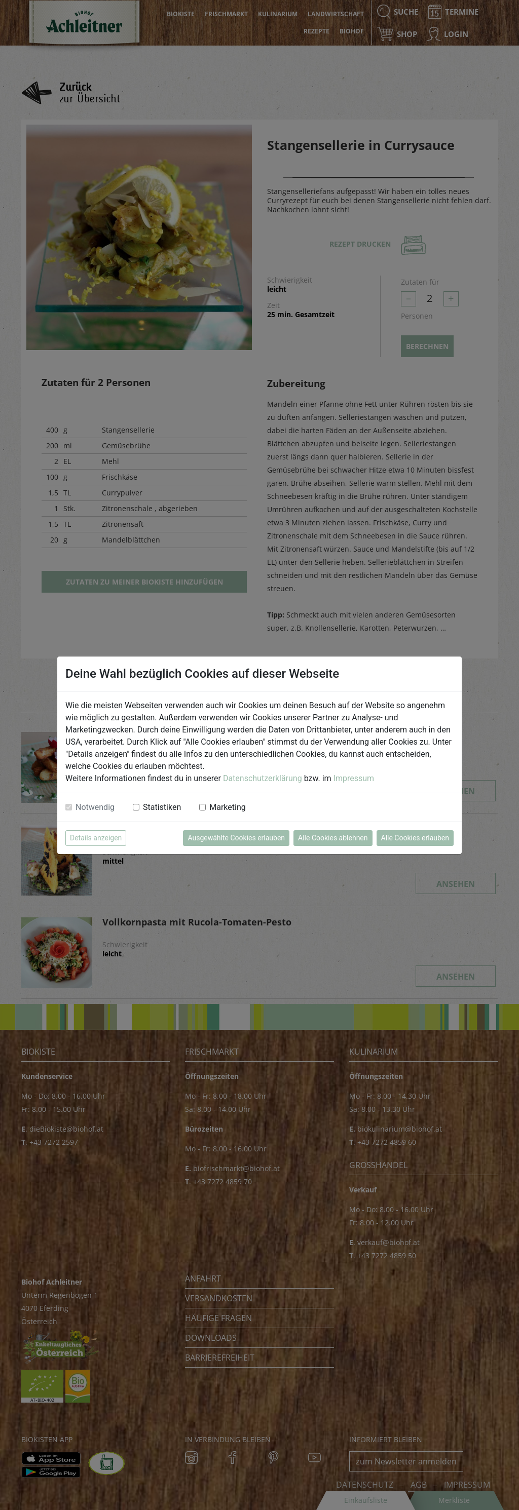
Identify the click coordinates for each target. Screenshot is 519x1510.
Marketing (227, 807)
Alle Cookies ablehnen (332, 838)
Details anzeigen (96, 838)
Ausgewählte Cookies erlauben (236, 838)
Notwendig (95, 807)
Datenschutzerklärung (262, 778)
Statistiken (162, 807)
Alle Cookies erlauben (415, 838)
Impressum (354, 778)
